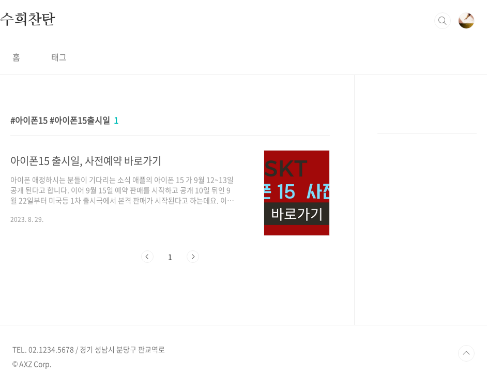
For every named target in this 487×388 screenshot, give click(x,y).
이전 (147, 256)
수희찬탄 (27, 20)
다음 (193, 256)
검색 (442, 20)
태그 (59, 57)
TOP (466, 353)
